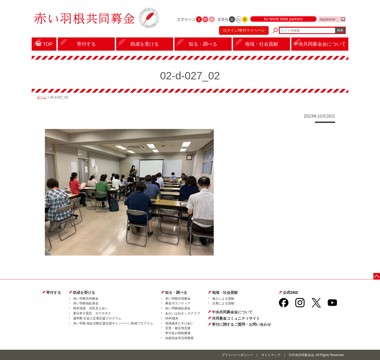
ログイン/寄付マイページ (244, 30)
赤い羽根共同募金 (85, 298)
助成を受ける (84, 292)
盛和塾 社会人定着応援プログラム (97, 318)
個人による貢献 (223, 298)
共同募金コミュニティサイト (236, 318)
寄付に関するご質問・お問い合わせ (241, 324)
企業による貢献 (223, 303)
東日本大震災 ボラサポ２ (92, 313)
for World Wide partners (283, 19)
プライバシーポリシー (237, 355)
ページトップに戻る (376, 276)
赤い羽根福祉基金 (85, 303)
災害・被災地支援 (178, 328)
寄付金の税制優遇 (178, 333)
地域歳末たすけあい (179, 323)
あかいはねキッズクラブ (182, 313)
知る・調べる (176, 292)
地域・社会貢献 (225, 292)
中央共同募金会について (232, 312)
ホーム (41, 97)
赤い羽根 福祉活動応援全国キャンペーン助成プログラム (113, 323)
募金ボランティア (178, 303)
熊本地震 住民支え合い (90, 308)
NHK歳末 (171, 318)
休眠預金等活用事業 (179, 338)
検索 (340, 30)
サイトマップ (270, 355)
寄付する (53, 292)
